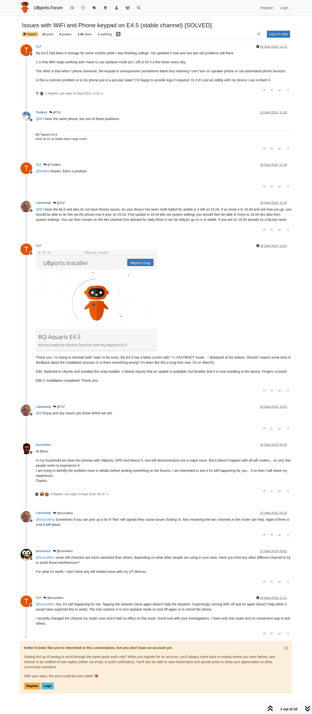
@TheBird (51, 165)
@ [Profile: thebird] (43, 171)
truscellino (43, 444)
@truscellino (63, 513)
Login (48, 686)
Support (30, 34)
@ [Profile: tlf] (39, 119)
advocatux (43, 551)
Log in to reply (278, 34)
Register (32, 686)
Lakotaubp (43, 202)
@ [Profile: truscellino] (45, 519)
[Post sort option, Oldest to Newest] (259, 34)
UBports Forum (48, 7)
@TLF (55, 112)
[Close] (286, 648)
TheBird (41, 112)
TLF (38, 46)
